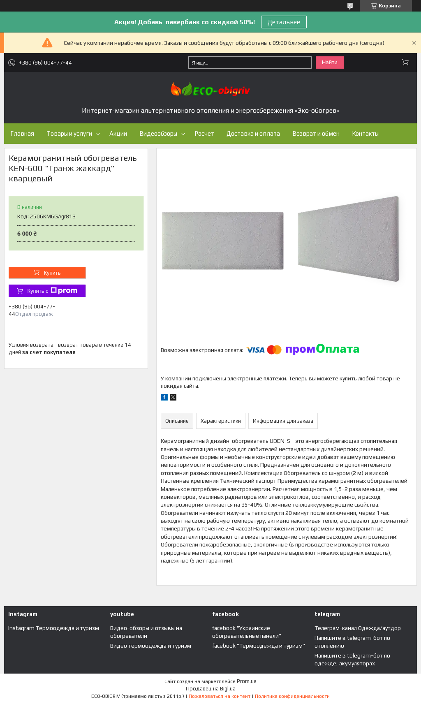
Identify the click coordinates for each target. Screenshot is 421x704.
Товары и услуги (69, 133)
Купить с (52, 290)
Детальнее (284, 22)
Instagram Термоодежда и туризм (53, 628)
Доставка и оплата (253, 133)
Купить (52, 273)
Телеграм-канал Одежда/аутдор (358, 628)
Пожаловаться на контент (219, 696)
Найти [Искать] (330, 62)
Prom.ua (247, 681)
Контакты (365, 133)
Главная (22, 133)
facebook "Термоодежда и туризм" (258, 645)
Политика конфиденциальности (292, 696)
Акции (118, 133)
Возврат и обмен (316, 133)
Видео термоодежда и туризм (150, 645)
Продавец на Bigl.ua (211, 688)
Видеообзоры (158, 133)
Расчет (204, 133)
